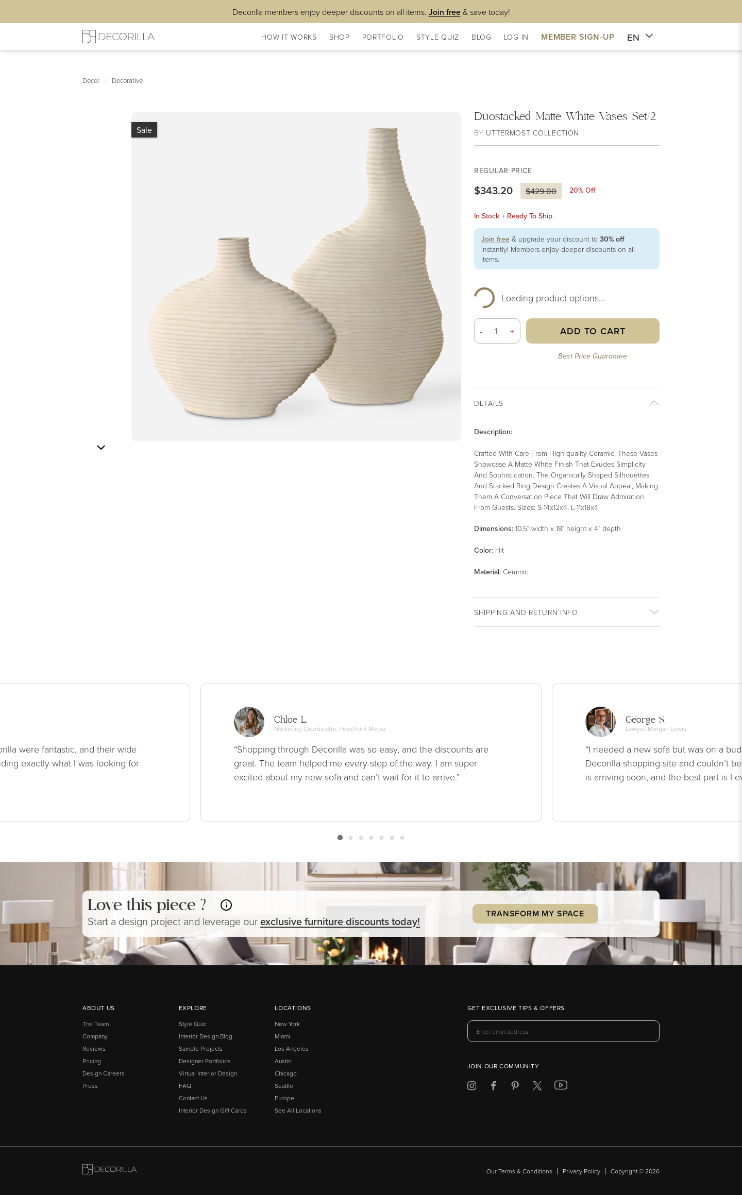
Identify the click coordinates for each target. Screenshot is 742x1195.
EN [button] (640, 37)
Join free (495, 239)
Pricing (91, 1060)
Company (95, 1036)
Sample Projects (201, 1048)
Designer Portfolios (205, 1060)
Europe (284, 1098)
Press (90, 1085)
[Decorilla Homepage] (118, 36)
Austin (283, 1060)
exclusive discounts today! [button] (340, 921)
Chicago (286, 1073)
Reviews (94, 1048)
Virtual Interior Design (208, 1073)
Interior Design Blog (205, 1036)
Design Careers (103, 1073)
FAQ (185, 1085)
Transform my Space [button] (535, 913)
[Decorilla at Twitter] (537, 1087)
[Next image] (101, 447)
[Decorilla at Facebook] (493, 1087)
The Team (95, 1023)
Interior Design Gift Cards (213, 1110)
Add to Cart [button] (593, 331)
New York (287, 1023)
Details (488, 403)
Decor (90, 80)
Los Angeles (292, 1048)
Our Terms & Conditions (519, 1171)
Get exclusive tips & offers (516, 1008)
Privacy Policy (581, 1171)
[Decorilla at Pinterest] (515, 1087)
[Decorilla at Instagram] (471, 1087)
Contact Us (193, 1098)
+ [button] (512, 331)
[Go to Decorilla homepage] (109, 1171)
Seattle (284, 1085)
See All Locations (298, 1110)
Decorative (127, 80)
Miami (282, 1036)
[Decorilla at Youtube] (560, 1087)
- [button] (481, 331)
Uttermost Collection (532, 133)
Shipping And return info (526, 612)
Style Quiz (192, 1023)
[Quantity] (496, 331)
